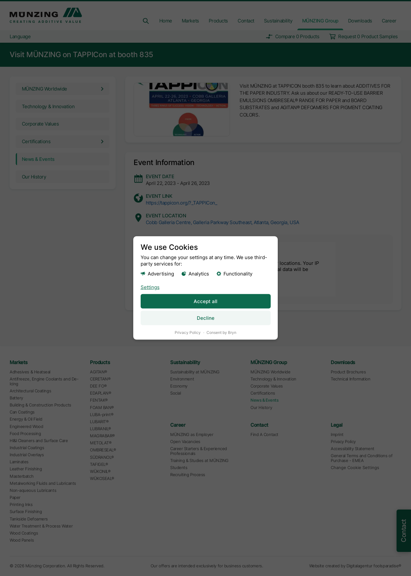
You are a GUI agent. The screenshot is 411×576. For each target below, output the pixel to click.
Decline (205, 318)
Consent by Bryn (221, 332)
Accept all (205, 301)
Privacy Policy (188, 332)
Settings (150, 287)
